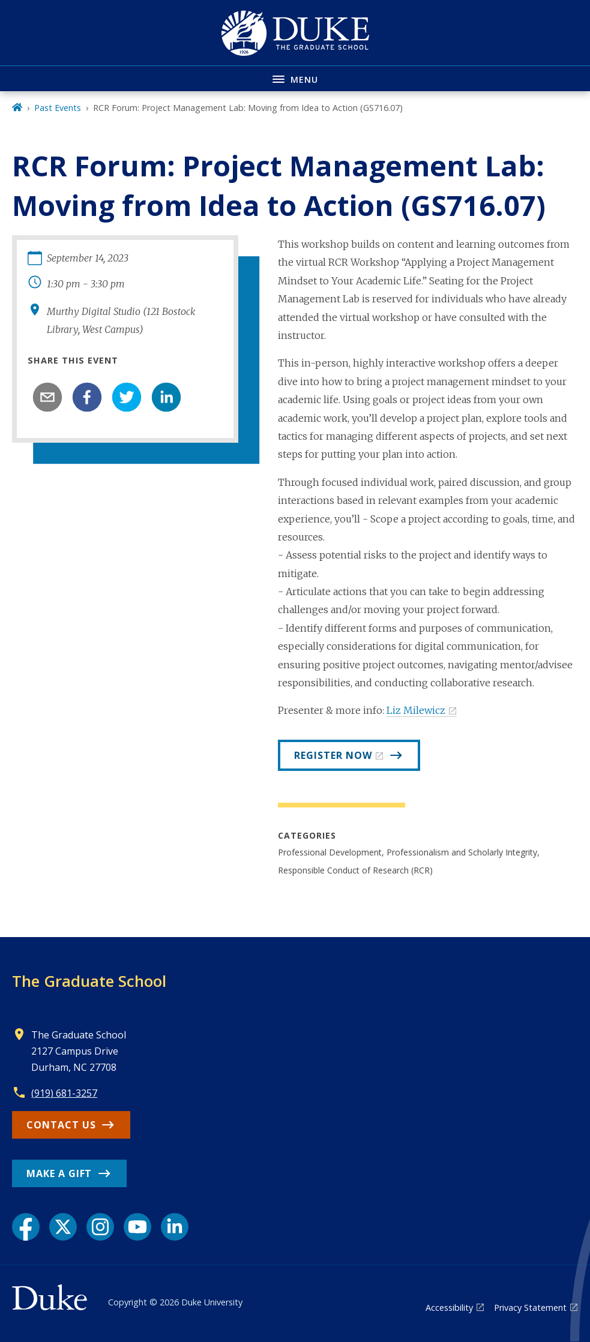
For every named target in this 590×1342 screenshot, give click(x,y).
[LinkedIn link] (174, 1227)
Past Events (57, 107)
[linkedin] (166, 397)
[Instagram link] (100, 1227)
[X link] (63, 1227)
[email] (47, 397)
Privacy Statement (530, 1307)
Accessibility (449, 1307)
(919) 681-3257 (64, 1093)
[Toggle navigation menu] (295, 78)
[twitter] (127, 397)
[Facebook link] (26, 1227)
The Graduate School (89, 981)
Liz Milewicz (416, 710)
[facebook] (87, 397)
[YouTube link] (137, 1227)
